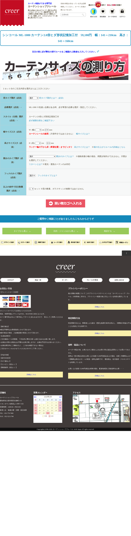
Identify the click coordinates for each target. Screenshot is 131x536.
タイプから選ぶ (21, 231)
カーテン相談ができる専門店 (40, 3)
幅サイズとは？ (83, 134)
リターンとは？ (36, 164)
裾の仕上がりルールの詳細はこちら (109, 147)
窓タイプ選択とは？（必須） (52, 98)
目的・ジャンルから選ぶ (64, 231)
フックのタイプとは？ (47, 176)
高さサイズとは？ (82, 147)
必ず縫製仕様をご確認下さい (41, 121)
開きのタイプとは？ (65, 157)
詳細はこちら (31, 375)
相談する (108, 231)
